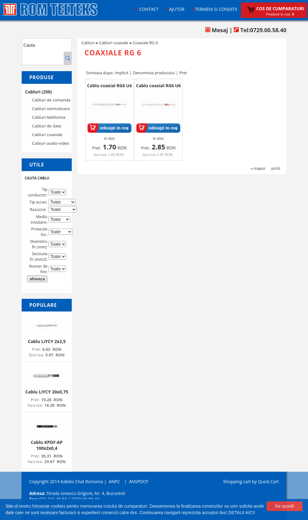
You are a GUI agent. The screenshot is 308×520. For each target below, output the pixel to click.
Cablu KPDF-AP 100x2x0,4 (47, 445)
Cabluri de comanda (51, 100)
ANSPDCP (138, 481)
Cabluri (88, 42)
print (276, 168)
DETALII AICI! (242, 512)
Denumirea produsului (154, 72)
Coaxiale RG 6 (145, 42)
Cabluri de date (46, 126)
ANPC (114, 481)
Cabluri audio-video (50, 143)
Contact (149, 9)
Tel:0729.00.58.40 (260, 30)
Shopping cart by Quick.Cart (251, 481)
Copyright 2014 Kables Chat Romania (66, 481)
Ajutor (177, 9)
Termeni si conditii (216, 9)
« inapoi (258, 168)
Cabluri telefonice (49, 117)
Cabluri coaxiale (47, 134)
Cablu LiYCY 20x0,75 (46, 392)
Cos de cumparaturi (280, 8)
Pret (183, 72)
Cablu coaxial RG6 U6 (158, 85)
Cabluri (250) (38, 92)
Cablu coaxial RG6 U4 (109, 85)
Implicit (121, 72)
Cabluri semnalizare (51, 108)
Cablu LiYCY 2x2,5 (47, 341)
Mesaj (216, 30)
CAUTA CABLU (37, 178)
